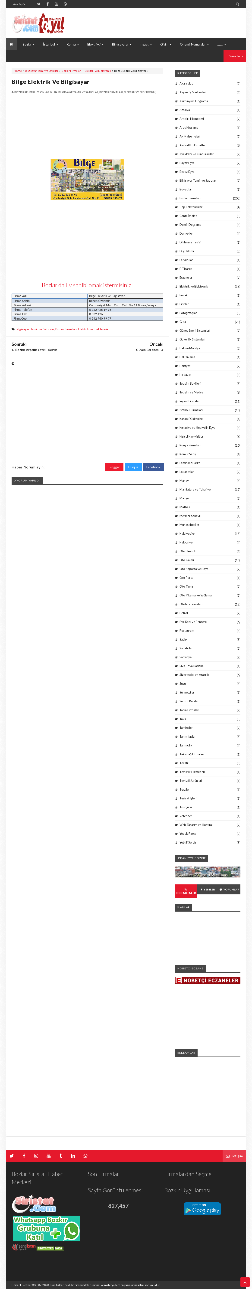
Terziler (185, 789)
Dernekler (186, 233)
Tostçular (186, 807)
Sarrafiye (186, 657)
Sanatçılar (186, 648)
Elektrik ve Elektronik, (140, 92)
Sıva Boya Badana (192, 666)
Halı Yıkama (187, 357)
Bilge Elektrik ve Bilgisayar (51, 81)
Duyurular (186, 260)
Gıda (183, 322)
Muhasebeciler (189, 525)
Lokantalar (187, 472)
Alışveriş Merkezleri (193, 92)
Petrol (184, 613)
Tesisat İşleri (188, 798)
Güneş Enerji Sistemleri (195, 330)
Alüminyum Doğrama (194, 101)
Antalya (185, 110)
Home (18, 70)
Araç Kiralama (189, 127)
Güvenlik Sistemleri (192, 339)
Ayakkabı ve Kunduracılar (197, 154)
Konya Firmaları (190, 445)
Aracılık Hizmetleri (192, 119)
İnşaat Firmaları (190, 401)
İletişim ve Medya (191, 392)
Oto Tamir (186, 586)
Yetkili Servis (188, 842)
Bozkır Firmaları (72, 70)
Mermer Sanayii (190, 516)
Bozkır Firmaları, (111, 92)
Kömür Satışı (188, 454)
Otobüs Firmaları (191, 604)
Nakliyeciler (187, 533)
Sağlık (183, 639)
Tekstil (184, 763)
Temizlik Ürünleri (191, 780)
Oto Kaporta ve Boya (194, 569)
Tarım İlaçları (188, 736)
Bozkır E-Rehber (22, 1285)
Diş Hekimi (187, 251)
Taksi (183, 719)
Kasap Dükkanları (191, 419)
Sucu (183, 683)
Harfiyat (185, 366)
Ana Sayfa (19, 4)
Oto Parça (186, 577)
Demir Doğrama (190, 224)
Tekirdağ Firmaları (192, 754)
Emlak (184, 295)
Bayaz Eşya (187, 163)
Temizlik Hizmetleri (192, 772)
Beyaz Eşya (187, 171)
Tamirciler (186, 728)
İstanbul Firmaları (191, 410)
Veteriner (186, 816)
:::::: (220, 44)
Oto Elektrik (188, 551)
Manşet (185, 498)
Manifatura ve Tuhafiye (195, 489)
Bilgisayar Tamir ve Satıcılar (41, 70)
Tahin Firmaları (189, 710)
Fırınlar (184, 304)
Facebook (153, 467)
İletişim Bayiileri (190, 383)
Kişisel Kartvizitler (192, 436)
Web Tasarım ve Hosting (196, 825)
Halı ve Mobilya (190, 348)
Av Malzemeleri (190, 136)
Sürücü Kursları (189, 701)
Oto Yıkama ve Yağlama (196, 595)
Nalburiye (186, 542)
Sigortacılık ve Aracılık (194, 675)
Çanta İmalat (188, 216)
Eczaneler (186, 277)
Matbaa (185, 507)
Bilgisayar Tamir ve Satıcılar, (78, 92)
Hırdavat (185, 374)
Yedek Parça (188, 833)
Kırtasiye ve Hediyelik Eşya (198, 427)
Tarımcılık (186, 745)
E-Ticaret (186, 269)
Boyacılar (186, 189)
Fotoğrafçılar (188, 313)
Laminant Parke (190, 463)
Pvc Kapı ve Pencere (193, 622)
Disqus (133, 467)
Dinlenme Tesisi (190, 242)
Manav (184, 480)
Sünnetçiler (187, 692)
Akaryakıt (186, 83)
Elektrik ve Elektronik (98, 70)
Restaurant (187, 630)
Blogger (114, 467)
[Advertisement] (49, 127)
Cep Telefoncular (191, 207)
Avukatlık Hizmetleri (193, 145)
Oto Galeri (187, 560)
